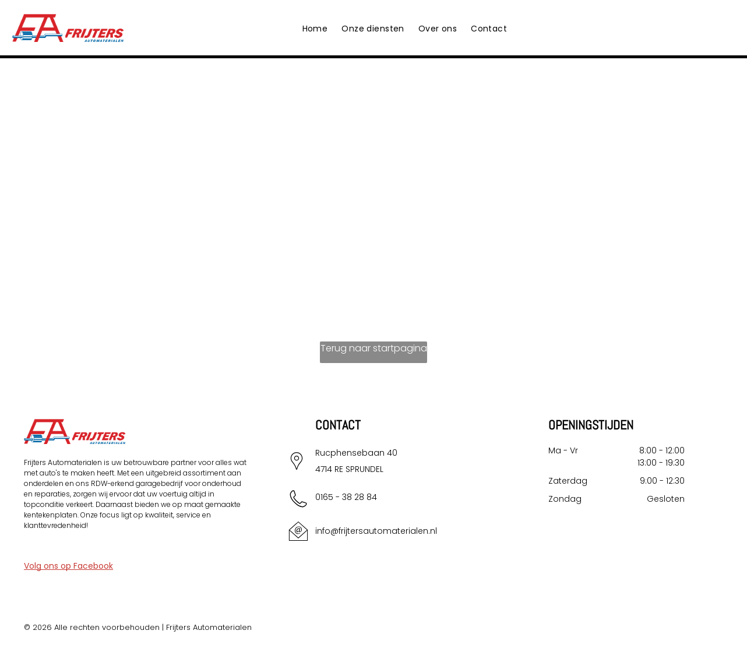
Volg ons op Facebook (68, 566)
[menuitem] (315, 29)
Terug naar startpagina (373, 348)
